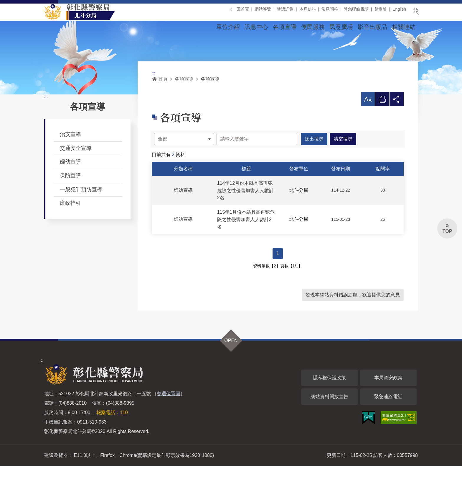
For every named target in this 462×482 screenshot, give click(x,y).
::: (230, 11)
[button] (368, 115)
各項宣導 (284, 27)
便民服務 (313, 27)
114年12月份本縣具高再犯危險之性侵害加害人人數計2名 (245, 206)
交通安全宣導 (76, 164)
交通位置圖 (168, 409)
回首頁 (243, 11)
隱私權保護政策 (329, 393)
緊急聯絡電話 (356, 11)
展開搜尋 (416, 11)
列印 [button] (382, 116)
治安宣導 (70, 150)
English (399, 11)
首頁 (160, 94)
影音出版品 (372, 27)
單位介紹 (228, 27)
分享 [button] (397, 116)
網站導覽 (263, 11)
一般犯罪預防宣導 (81, 205)
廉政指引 (70, 219)
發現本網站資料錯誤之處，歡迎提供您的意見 (353, 310)
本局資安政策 (388, 393)
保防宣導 (70, 191)
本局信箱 (307, 11)
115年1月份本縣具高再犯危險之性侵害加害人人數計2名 (246, 235)
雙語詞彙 (285, 11)
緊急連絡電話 (388, 412)
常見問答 (329, 11)
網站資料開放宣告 (329, 412)
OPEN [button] (230, 356)
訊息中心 (256, 27)
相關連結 (403, 27)
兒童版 (380, 11)
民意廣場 (341, 27)
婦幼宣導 (70, 177)
